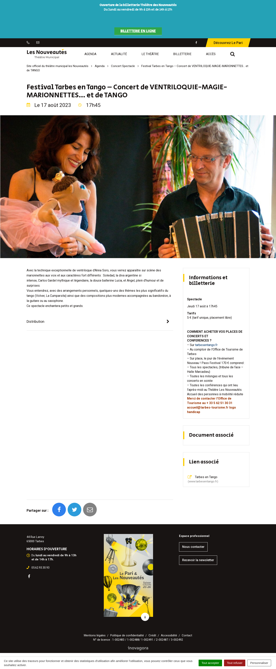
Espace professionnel (194, 536)
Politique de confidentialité (127, 635)
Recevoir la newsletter (198, 560)
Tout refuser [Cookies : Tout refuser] (234, 663)
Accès (211, 54)
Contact (187, 635)
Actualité (119, 54)
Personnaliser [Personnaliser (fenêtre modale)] (259, 663)
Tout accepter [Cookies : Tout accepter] (210, 663)
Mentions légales (95, 635)
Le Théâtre (150, 54)
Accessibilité (169, 635)
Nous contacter (193, 547)
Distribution (35, 321)
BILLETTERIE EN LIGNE (138, 31)
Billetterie (182, 54)
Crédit (152, 635)
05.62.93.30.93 (40, 567)
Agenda (90, 54)
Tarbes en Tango (202, 479)
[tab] (100, 322)
